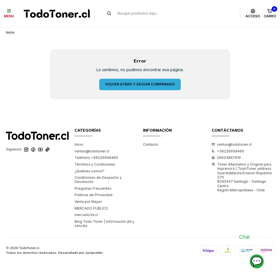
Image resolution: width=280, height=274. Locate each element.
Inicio (79, 144)
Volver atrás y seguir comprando (140, 84)
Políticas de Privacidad (93, 195)
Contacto (150, 144)
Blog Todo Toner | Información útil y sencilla (104, 223)
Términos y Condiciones (95, 164)
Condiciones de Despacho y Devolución (98, 179)
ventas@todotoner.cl (92, 151)
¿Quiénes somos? (90, 171)
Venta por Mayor (88, 201)
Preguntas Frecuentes (93, 188)
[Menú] (9, 13)
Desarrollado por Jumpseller (80, 253)
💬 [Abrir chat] (256, 261)
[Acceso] (253, 13)
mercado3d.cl (86, 215)
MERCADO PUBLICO (91, 208)
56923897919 (226, 157)
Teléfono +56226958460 (96, 157)
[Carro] (270, 13)
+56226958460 (228, 151)
